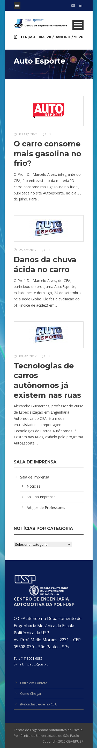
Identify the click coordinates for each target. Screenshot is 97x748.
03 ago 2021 (28, 134)
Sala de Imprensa (34, 477)
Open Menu (17, 5)
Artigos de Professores (46, 507)
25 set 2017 (27, 249)
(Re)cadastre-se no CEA (38, 704)
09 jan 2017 (27, 356)
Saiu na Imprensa (41, 496)
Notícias (33, 486)
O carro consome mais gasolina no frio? (47, 153)
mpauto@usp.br (37, 664)
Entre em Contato (33, 682)
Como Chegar (30, 693)
